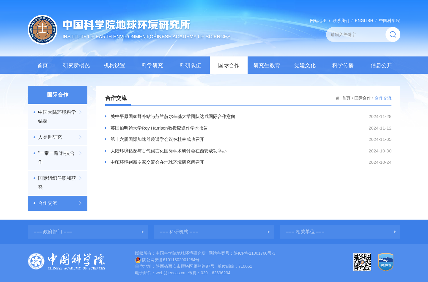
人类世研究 (50, 137)
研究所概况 (76, 65)
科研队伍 (190, 65)
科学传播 (343, 65)
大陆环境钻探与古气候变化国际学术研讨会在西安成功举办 (168, 150)
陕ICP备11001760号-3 (254, 253)
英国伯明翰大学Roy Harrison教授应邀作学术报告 (159, 127)
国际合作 (229, 65)
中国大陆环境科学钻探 (57, 117)
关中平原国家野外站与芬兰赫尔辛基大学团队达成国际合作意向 (173, 116)
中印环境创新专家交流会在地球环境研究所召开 (157, 162)
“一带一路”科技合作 (56, 158)
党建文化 (305, 65)
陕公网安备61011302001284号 (167, 259)
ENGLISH (364, 20)
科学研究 (152, 65)
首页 (42, 65)
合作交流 (47, 203)
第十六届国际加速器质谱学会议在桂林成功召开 (157, 139)
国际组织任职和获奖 (57, 183)
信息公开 (381, 65)
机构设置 (114, 65)
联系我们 (341, 20)
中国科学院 (389, 20)
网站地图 (318, 20)
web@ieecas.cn (170, 272)
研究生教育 (267, 65)
